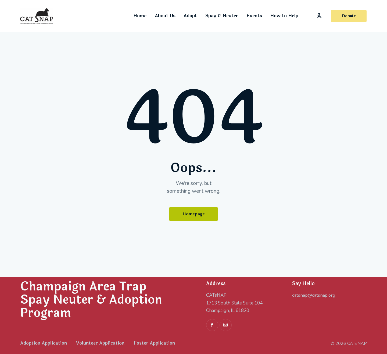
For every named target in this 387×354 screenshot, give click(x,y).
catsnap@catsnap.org (314, 295)
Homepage (193, 214)
